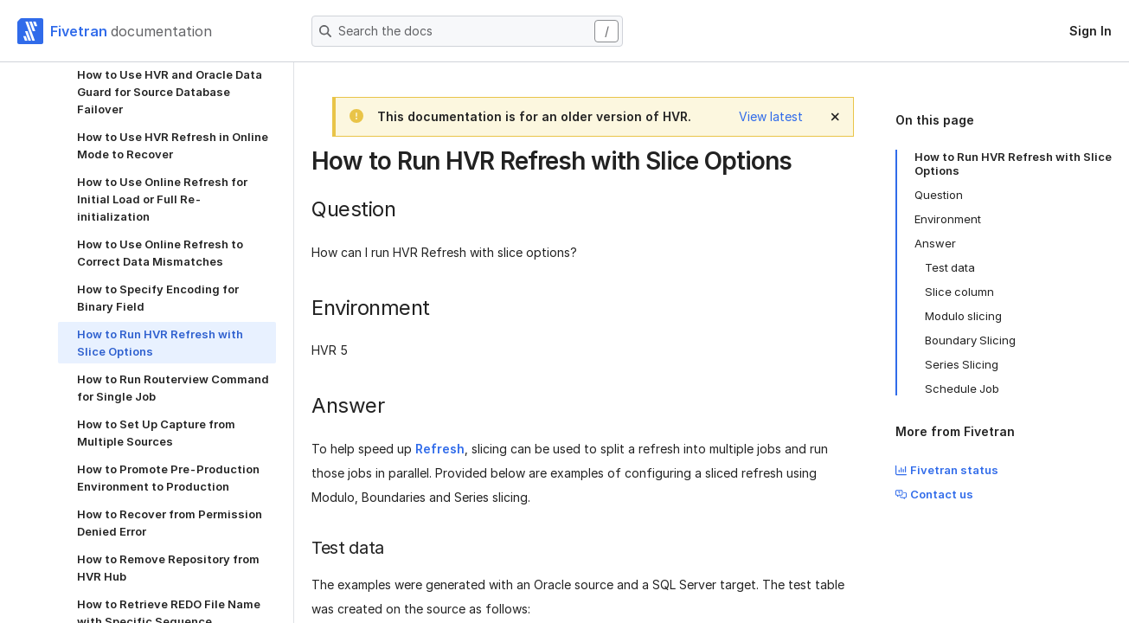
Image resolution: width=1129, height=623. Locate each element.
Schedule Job (962, 388)
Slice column (959, 292)
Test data (950, 267)
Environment (947, 219)
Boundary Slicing (970, 340)
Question (938, 195)
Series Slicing (961, 364)
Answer (935, 243)
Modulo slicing (963, 316)
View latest (771, 116)
